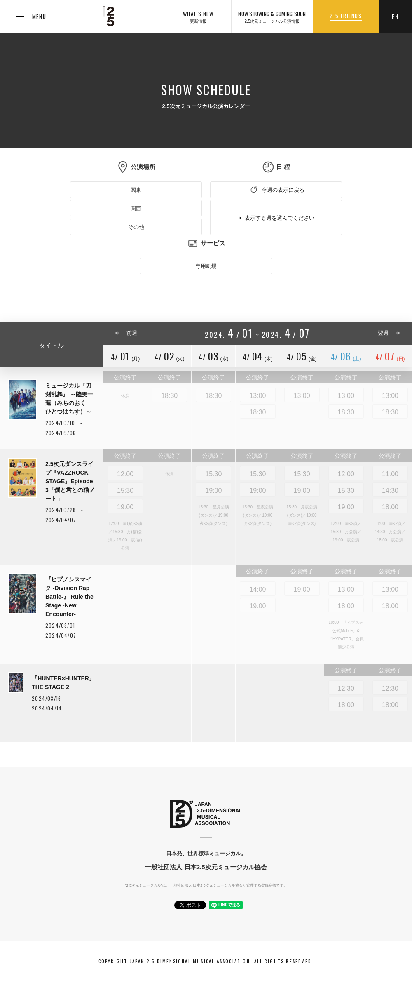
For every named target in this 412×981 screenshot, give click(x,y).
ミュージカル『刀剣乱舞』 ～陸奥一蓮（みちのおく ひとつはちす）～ (69, 398)
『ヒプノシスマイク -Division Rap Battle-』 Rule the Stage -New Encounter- (69, 596)
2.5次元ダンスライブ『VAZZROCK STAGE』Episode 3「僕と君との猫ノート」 (70, 481)
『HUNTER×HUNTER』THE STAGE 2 (63, 682)
